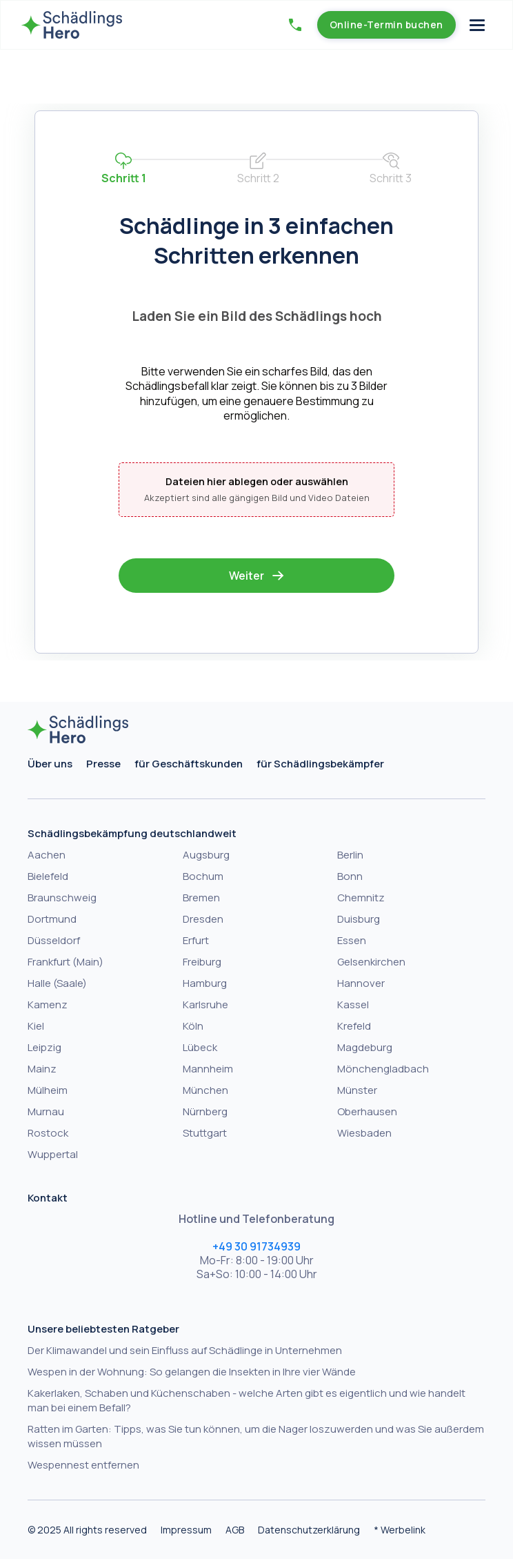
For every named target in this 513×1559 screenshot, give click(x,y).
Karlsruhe (205, 1004)
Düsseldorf (54, 940)
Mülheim (48, 1090)
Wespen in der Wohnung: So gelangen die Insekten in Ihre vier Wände (192, 1371)
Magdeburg (364, 1047)
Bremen (201, 897)
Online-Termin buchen (386, 24)
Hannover (361, 983)
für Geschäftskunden (188, 764)
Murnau (46, 1111)
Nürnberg (205, 1111)
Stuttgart (205, 1133)
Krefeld (354, 1026)
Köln (193, 1026)
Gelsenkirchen (371, 961)
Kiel (36, 1026)
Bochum (203, 876)
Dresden (203, 919)
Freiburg (202, 961)
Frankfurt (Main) (65, 961)
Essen (351, 940)
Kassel (353, 1004)
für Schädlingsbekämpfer (320, 764)
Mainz (42, 1068)
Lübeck (200, 1047)
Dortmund (52, 919)
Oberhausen (367, 1111)
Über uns (50, 764)
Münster (357, 1090)
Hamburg (205, 983)
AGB (234, 1529)
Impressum (186, 1529)
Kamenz (48, 1004)
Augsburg (206, 854)
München (205, 1090)
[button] (295, 25)
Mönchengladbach (383, 1068)
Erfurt (196, 940)
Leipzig (44, 1047)
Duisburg (358, 919)
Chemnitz (361, 897)
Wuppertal (53, 1154)
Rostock (48, 1133)
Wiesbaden (364, 1133)
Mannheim (208, 1068)
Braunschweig (62, 897)
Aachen (47, 854)
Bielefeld (48, 876)
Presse (103, 764)
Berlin (350, 854)
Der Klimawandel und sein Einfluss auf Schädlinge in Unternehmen (185, 1350)
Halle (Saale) (57, 983)
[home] (71, 25)
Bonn (350, 876)
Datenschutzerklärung (309, 1529)
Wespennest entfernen (83, 1465)
